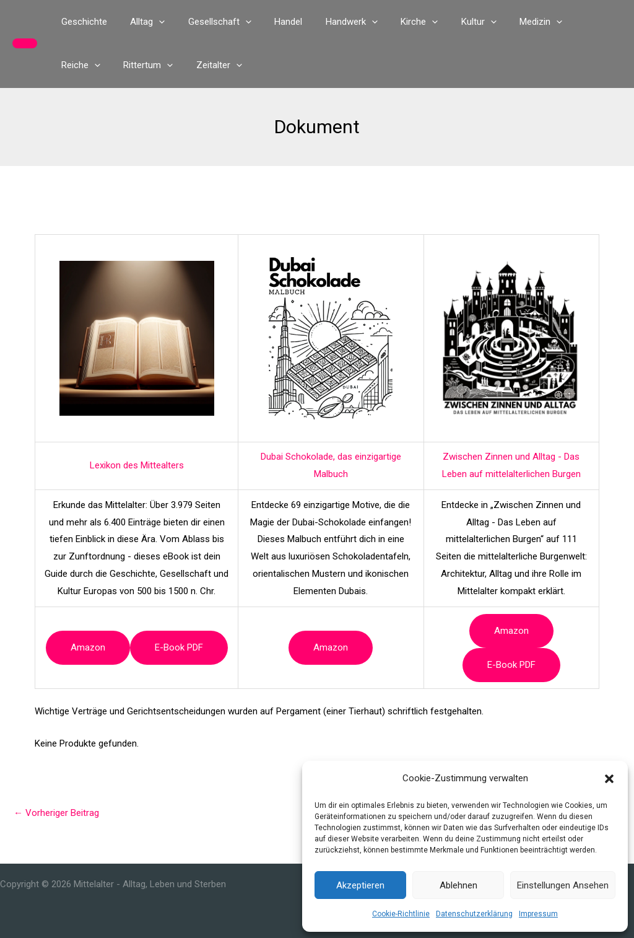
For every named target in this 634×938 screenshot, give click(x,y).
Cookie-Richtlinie (401, 914)
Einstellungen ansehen (563, 885)
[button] (609, 779)
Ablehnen (458, 885)
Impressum (538, 914)
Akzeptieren (360, 885)
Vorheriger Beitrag (56, 812)
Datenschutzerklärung (474, 914)
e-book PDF (179, 647)
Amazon (88, 647)
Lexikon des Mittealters (137, 465)
